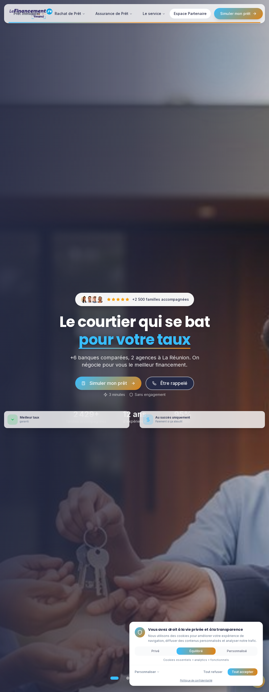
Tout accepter (242, 672)
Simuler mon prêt (238, 13)
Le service (154, 13)
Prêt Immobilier (29, 13)
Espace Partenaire (190, 13)
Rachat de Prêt (70, 13)
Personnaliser (147, 672)
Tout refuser (213, 672)
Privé (155, 651)
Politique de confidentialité (196, 680)
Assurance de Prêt (113, 13)
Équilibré (196, 651)
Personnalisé (237, 651)
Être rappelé (169, 383)
